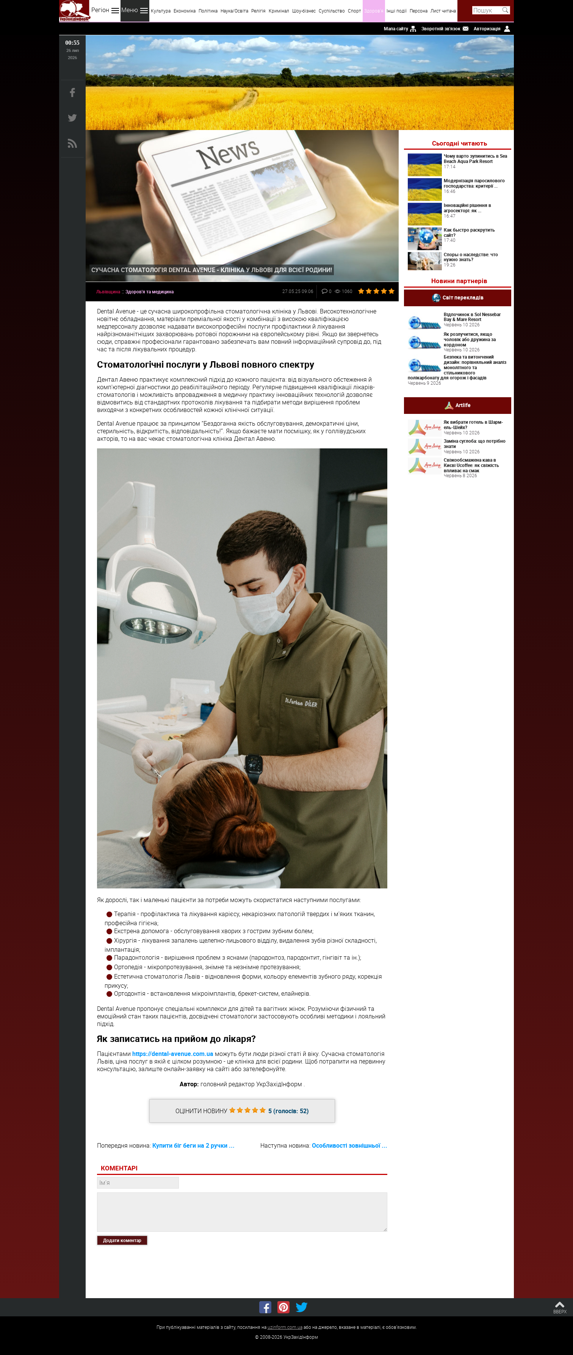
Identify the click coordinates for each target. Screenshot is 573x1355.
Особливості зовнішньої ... (349, 1145)
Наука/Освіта (234, 11)
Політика (208, 11)
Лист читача (443, 11)
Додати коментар (122, 1240)
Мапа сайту (396, 28)
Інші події (397, 11)
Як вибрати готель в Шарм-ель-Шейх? (473, 424)
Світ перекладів (463, 297)
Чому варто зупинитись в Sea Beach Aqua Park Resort (475, 158)
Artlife (463, 405)
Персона (418, 11)
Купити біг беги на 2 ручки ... (193, 1145)
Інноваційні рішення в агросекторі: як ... (467, 207)
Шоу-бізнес (304, 11)
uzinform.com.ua (285, 1327)
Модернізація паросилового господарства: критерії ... (474, 183)
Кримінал (279, 11)
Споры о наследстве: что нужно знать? (471, 257)
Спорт (354, 11)
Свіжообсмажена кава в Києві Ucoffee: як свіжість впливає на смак (471, 465)
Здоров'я (374, 11)
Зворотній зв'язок (440, 28)
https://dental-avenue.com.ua (172, 1054)
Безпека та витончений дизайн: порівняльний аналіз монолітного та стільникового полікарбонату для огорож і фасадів (457, 367)
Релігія (258, 11)
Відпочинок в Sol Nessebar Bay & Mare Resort (472, 317)
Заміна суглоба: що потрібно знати (475, 443)
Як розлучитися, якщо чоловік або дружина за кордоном (470, 339)
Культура (161, 11)
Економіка (185, 11)
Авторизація (487, 28)
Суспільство (332, 11)
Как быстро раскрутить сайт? (469, 232)
